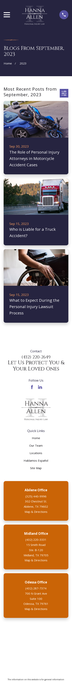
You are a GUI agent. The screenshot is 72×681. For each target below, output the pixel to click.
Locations (36, 453)
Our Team (36, 445)
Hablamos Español (36, 460)
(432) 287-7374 (35, 588)
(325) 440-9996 (35, 496)
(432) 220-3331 (35, 539)
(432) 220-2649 (36, 357)
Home (36, 438)
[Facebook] (32, 387)
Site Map (36, 468)
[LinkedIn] (40, 387)
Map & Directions (36, 512)
